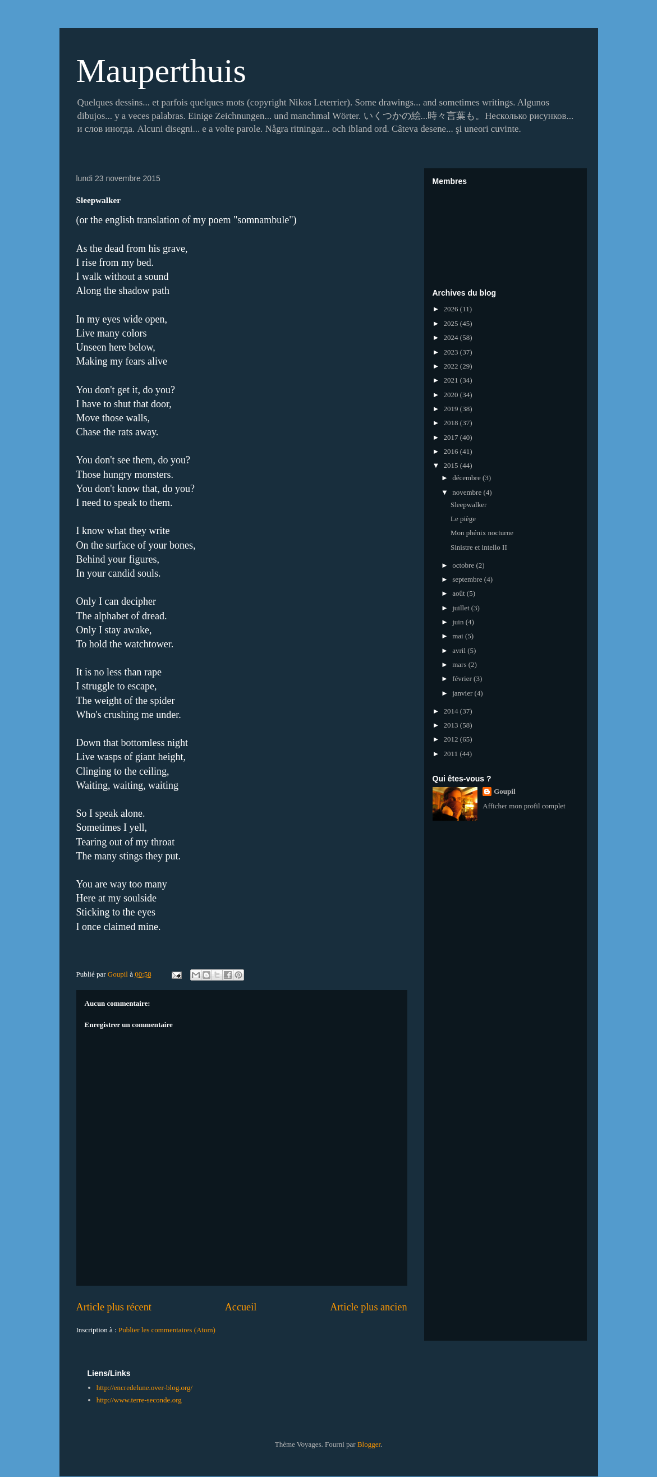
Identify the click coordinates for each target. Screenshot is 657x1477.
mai (458, 636)
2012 (452, 739)
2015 (452, 465)
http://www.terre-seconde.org (139, 1400)
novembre (467, 492)
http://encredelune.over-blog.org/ (144, 1387)
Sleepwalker (468, 504)
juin (458, 622)
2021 (452, 380)
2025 (452, 323)
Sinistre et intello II (479, 547)
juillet (461, 608)
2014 (452, 711)
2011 (452, 753)
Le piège (463, 518)
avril (459, 650)
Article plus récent (113, 1307)
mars (460, 664)
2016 (452, 451)
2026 (452, 309)
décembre (467, 477)
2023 (452, 352)
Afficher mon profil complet (524, 806)
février (463, 678)
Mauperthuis (161, 70)
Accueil (241, 1307)
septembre (468, 579)
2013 (452, 725)
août (459, 593)
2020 (452, 394)
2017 (452, 437)
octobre (464, 565)
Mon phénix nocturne (482, 532)
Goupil (504, 791)
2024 (452, 337)
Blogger (368, 1444)
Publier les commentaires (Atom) (166, 1330)
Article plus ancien (368, 1307)
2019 (452, 408)
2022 (452, 366)
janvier (463, 693)
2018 (452, 422)
